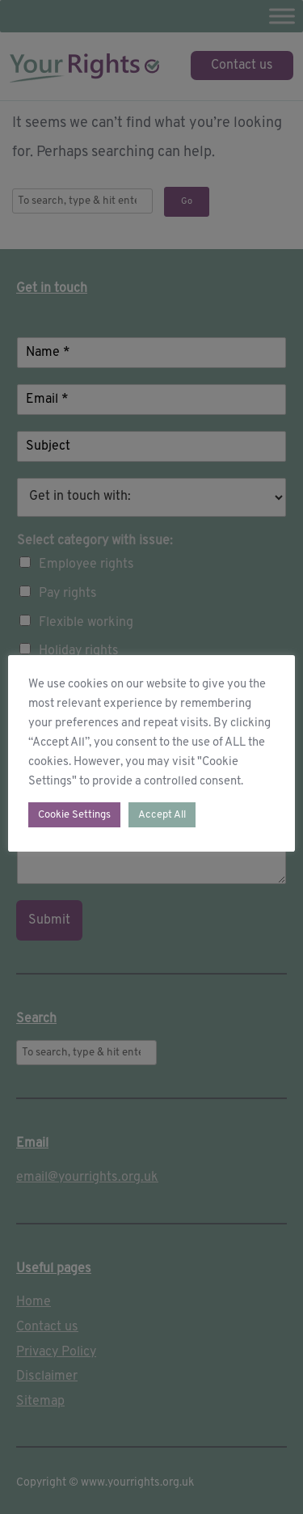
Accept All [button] (162, 815)
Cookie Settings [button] (74, 815)
